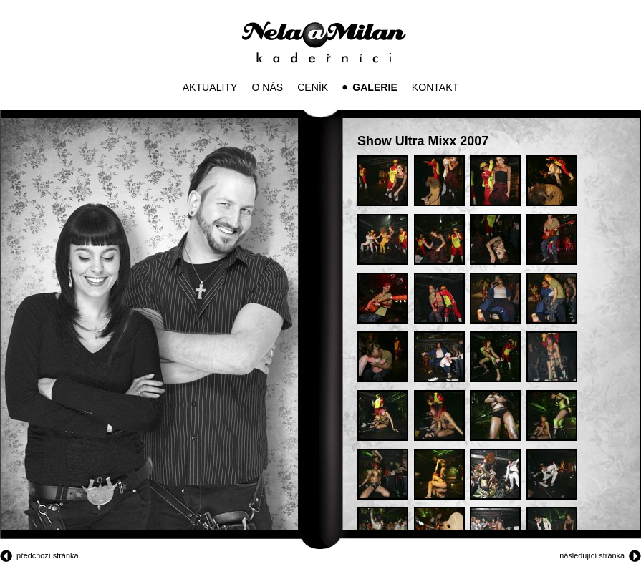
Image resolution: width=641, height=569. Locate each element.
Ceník (312, 87)
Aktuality (210, 87)
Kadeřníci (324, 42)
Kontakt (435, 87)
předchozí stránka (47, 555)
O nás (267, 87)
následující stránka (592, 555)
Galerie (374, 87)
